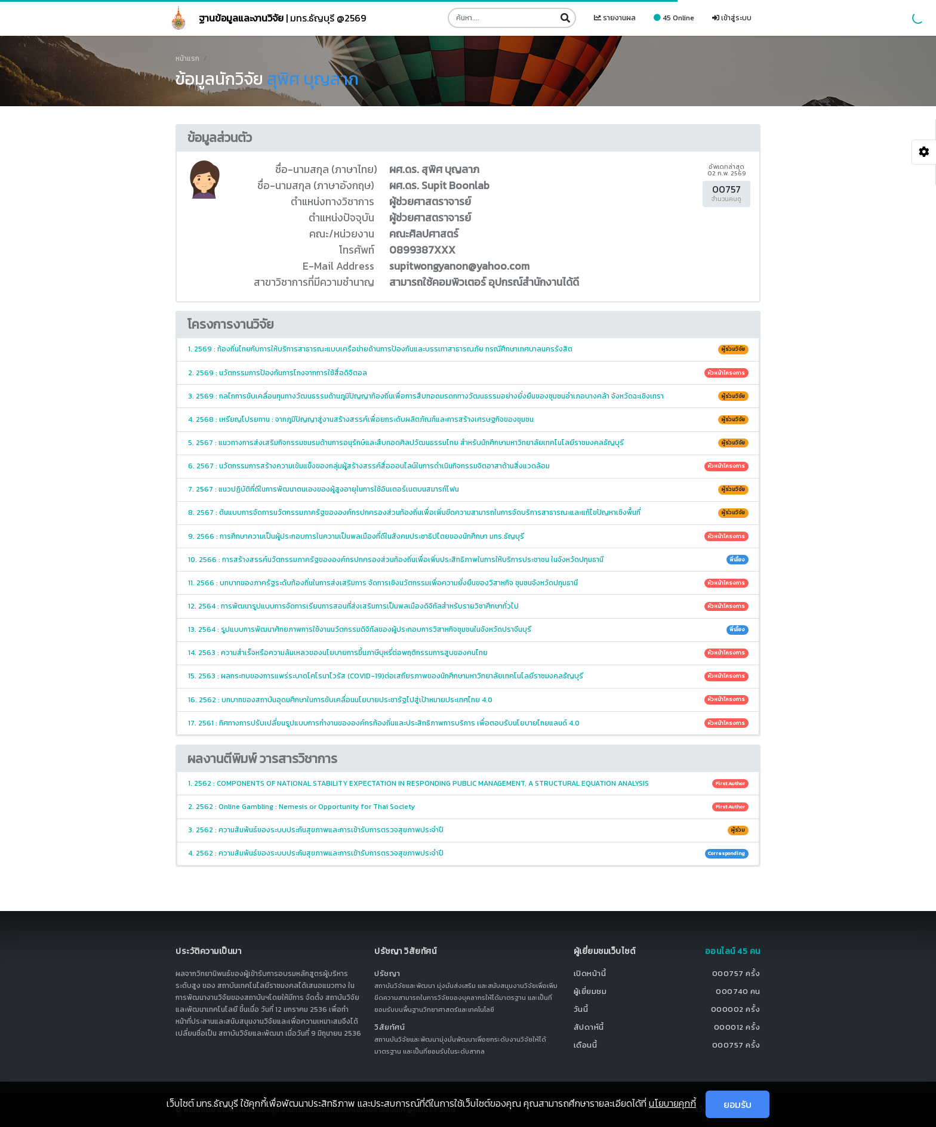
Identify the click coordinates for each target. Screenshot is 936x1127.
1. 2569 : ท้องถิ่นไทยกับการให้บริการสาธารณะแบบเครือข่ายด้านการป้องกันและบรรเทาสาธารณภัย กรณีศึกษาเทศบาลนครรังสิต (468, 349)
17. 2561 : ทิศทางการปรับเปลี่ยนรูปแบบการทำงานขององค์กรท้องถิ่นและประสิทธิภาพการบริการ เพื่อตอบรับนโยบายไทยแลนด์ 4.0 (468, 723)
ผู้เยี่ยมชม (590, 991)
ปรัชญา (387, 973)
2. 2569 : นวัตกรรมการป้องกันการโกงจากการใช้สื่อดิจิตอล (468, 373)
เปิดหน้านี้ (590, 973)
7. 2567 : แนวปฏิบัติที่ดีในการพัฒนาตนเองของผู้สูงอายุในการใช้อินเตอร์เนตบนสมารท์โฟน (468, 489)
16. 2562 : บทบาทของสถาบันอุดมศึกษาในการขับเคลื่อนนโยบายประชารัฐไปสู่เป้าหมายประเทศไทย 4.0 (468, 699)
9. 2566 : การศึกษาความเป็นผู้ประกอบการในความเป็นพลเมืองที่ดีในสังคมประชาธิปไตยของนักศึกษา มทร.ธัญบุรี (468, 536)
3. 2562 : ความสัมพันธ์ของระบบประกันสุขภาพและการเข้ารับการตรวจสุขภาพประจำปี (468, 830)
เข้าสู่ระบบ (732, 18)
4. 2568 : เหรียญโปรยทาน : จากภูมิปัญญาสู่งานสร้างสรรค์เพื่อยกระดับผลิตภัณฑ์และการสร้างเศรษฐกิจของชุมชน (468, 419)
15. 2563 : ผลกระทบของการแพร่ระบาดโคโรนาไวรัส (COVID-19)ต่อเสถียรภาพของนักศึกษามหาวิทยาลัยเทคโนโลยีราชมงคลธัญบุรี (468, 676)
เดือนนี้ (586, 1045)
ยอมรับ (737, 1104)
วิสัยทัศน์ (389, 1027)
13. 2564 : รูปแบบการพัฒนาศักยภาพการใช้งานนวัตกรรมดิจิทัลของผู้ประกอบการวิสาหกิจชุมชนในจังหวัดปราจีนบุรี (468, 629)
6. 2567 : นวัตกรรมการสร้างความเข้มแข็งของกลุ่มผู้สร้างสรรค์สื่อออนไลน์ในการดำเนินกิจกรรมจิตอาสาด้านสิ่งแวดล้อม (468, 466)
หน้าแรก (187, 58)
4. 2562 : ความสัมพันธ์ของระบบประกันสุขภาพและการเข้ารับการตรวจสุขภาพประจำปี (468, 853)
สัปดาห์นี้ (589, 1027)
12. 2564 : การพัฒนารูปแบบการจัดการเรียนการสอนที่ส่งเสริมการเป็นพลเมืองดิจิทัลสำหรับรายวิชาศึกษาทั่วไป (468, 606)
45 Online (674, 18)
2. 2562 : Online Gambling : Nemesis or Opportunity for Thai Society (468, 806)
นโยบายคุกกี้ (672, 1103)
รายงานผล (615, 18)
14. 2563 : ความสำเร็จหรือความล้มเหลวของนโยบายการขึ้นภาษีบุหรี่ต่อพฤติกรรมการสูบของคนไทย (468, 652)
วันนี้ (581, 1009)
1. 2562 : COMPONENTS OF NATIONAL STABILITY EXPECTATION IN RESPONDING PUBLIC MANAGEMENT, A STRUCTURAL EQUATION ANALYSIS (468, 783)
